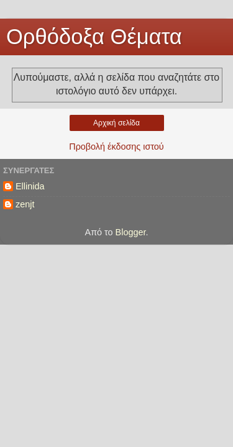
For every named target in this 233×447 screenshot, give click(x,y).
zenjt (25, 204)
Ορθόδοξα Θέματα (94, 36)
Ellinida (30, 186)
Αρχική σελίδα (116, 123)
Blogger (131, 232)
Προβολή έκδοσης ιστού (116, 146)
